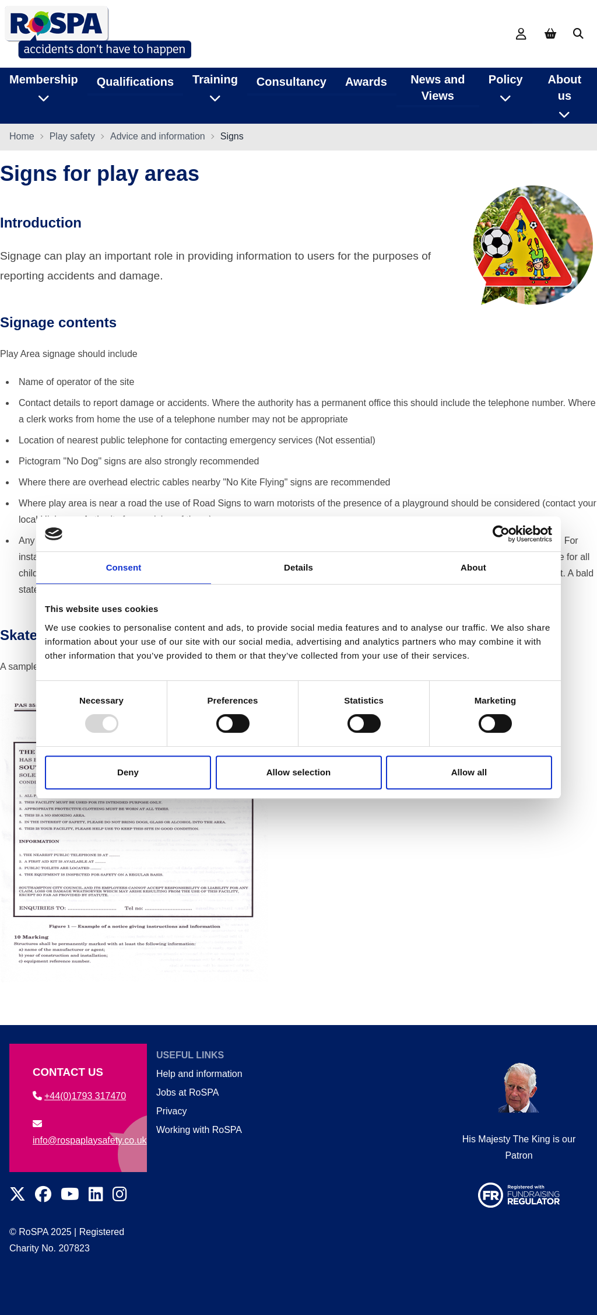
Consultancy (291, 81)
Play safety (72, 137)
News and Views (437, 87)
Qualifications (135, 81)
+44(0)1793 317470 (79, 1096)
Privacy (171, 1111)
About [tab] (473, 567)
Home (21, 137)
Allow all (469, 772)
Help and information (199, 1074)
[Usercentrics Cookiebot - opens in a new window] (501, 534)
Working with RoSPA (199, 1130)
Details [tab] (298, 567)
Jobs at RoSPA (187, 1092)
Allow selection (298, 772)
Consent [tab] (124, 567)
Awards (366, 81)
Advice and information (157, 137)
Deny (128, 772)
